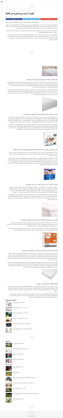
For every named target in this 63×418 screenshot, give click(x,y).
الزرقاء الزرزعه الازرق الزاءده (18, 398)
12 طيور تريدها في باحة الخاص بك (19, 388)
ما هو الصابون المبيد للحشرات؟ (18, 343)
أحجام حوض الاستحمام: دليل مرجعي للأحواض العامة (22, 328)
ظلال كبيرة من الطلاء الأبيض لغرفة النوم (20, 348)
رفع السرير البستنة (16, 372)
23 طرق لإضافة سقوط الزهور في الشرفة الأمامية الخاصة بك (24, 377)
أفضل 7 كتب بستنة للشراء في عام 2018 (20, 312)
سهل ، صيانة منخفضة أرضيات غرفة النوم (20, 318)
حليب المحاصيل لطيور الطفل (18, 366)
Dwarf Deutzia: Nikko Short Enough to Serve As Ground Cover (25, 393)
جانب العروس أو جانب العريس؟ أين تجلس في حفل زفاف (23, 382)
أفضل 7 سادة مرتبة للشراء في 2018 (20, 307)
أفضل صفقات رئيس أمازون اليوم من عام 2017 (21, 323)
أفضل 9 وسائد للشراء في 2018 (19, 302)
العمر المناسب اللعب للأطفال (18, 359)
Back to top (31, 412)
